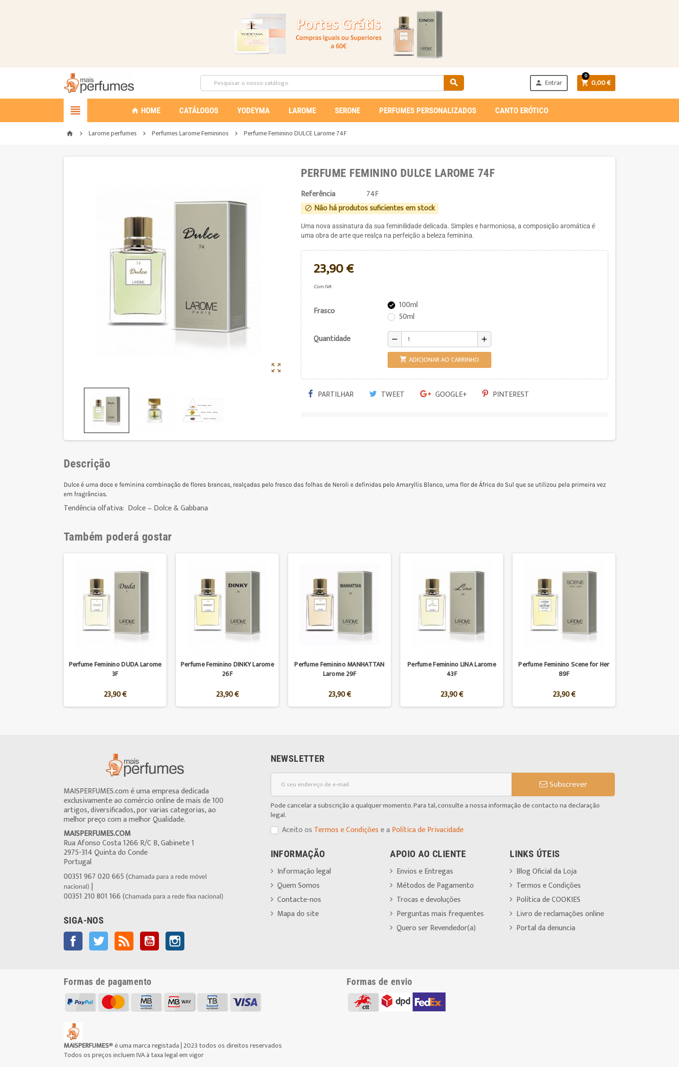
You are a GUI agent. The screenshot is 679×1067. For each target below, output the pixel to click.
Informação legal (304, 871)
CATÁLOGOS (198, 110)
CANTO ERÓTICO (521, 110)
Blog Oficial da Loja (546, 871)
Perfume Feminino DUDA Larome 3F (115, 669)
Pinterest (505, 394)
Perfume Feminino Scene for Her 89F (563, 669)
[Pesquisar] (332, 83)
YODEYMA (253, 110)
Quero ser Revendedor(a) (436, 928)
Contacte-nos (299, 899)
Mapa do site (298, 914)
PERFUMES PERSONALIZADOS (427, 110)
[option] (115, 630)
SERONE (347, 110)
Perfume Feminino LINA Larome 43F (451, 669)
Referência (318, 194)
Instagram (175, 941)
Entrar (548, 82)
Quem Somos (298, 885)
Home (145, 110)
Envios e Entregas (425, 871)
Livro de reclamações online (560, 914)
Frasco (324, 311)
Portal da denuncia (545, 928)
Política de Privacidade (428, 830)
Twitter (98, 941)
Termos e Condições (346, 830)
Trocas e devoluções (429, 899)
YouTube (149, 941)
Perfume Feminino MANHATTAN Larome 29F (339, 669)
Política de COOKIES (548, 899)
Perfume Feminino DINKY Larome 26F (227, 669)
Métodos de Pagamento (435, 885)
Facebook (73, 941)
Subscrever (563, 784)
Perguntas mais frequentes (440, 914)
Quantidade (332, 339)
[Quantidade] (439, 339)
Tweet (387, 394)
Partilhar (331, 394)
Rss (124, 941)
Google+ (443, 394)
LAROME (302, 110)
